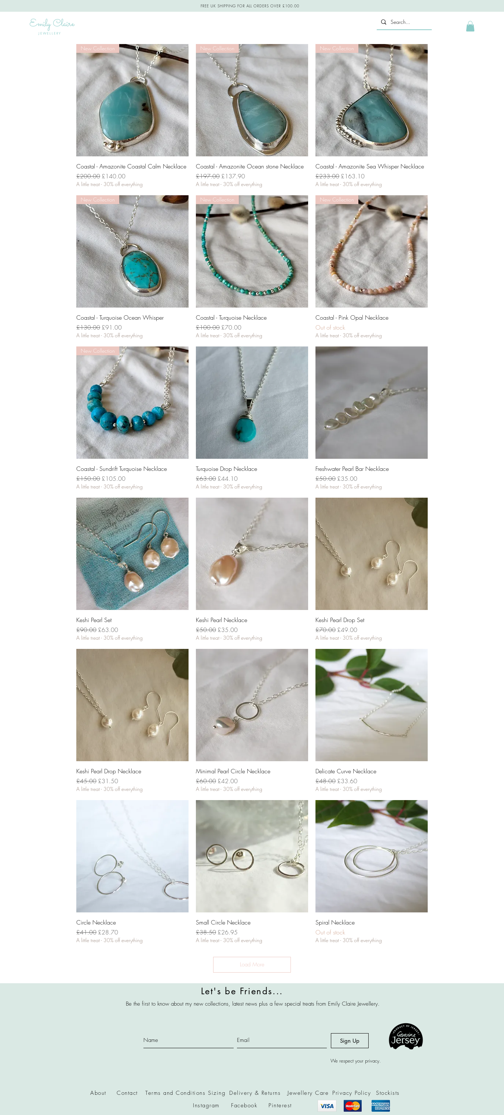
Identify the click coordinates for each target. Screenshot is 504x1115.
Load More (252, 964)
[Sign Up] (350, 1040)
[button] (470, 26)
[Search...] (403, 22)
